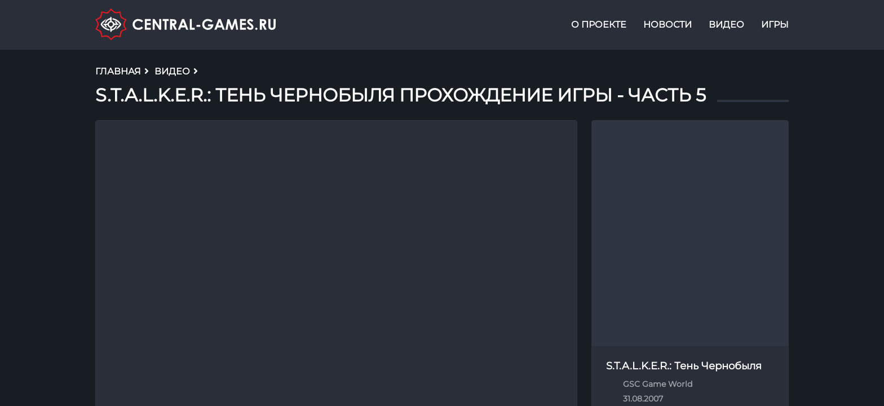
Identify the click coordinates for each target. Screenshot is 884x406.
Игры (775, 24)
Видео (726, 24)
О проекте (598, 24)
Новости (667, 24)
